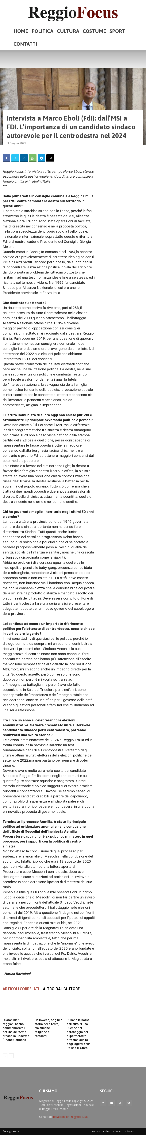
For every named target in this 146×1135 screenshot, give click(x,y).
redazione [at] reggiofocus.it (70, 1117)
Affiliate (117, 1131)
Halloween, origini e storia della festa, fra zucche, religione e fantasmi (48, 1028)
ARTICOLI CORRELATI (21, 989)
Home (20, 31)
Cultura (68, 31)
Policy (106, 1131)
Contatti (25, 44)
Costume (94, 31)
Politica (42, 31)
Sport (117, 31)
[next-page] (11, 1055)
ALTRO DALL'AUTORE (61, 989)
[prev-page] (5, 1055)
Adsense (129, 1131)
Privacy (96, 1131)
